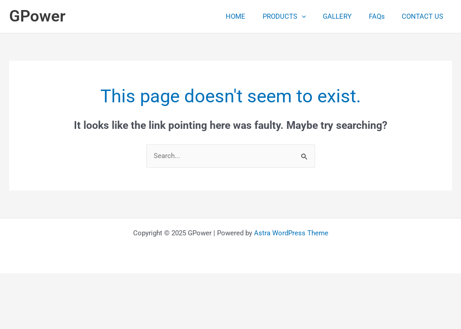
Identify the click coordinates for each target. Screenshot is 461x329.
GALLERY (346, 16)
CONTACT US (424, 16)
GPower (37, 16)
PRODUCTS (296, 16)
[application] (313, 16)
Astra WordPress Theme (291, 233)
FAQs (382, 16)
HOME (251, 16)
